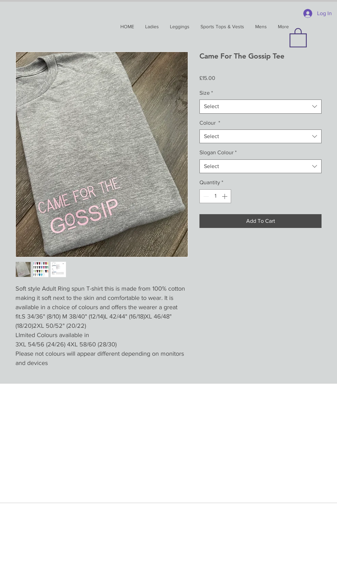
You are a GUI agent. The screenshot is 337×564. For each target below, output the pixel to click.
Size (206, 93)
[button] (298, 37)
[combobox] (260, 106)
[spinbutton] (215, 196)
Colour (209, 123)
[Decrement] (205, 196)
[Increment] (225, 196)
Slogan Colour (218, 152)
